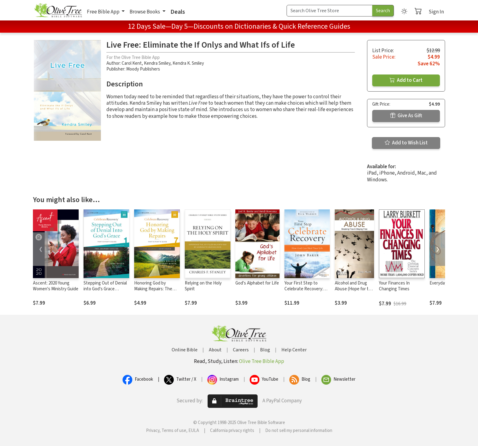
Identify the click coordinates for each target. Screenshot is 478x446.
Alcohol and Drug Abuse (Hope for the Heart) (354, 289)
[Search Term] (330, 10)
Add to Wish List (406, 143)
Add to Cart (406, 80)
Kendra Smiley (157, 63)
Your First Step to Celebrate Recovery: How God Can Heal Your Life (306, 292)
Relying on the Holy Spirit (203, 286)
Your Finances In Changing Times (394, 286)
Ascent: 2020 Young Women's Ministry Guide (55, 286)
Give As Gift (406, 115)
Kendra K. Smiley (188, 63)
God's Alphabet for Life (257, 283)
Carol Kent (132, 63)
